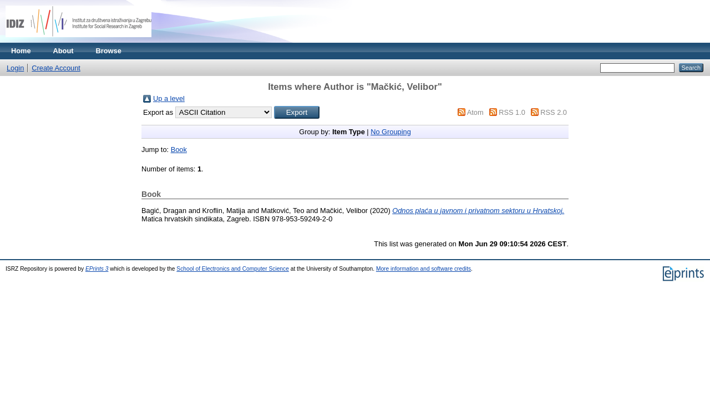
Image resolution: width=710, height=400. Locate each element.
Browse (108, 51)
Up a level (169, 98)
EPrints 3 (97, 269)
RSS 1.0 (512, 112)
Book (179, 149)
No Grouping (391, 132)
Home (21, 51)
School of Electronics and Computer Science (232, 269)
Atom (475, 112)
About (63, 51)
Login (15, 68)
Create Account (56, 68)
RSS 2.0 (553, 112)
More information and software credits (423, 269)
